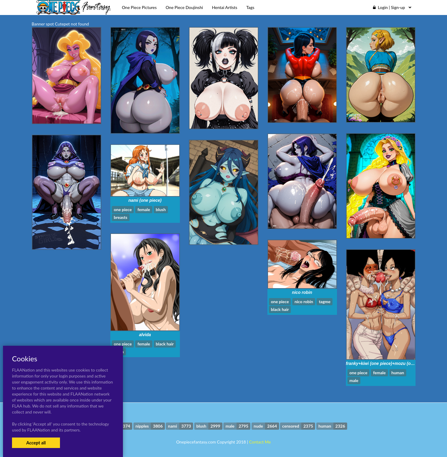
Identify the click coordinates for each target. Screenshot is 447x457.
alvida (145, 334)
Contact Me (260, 441)
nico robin (302, 292)
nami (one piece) (144, 200)
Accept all (36, 442)
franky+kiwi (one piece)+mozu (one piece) (387, 363)
